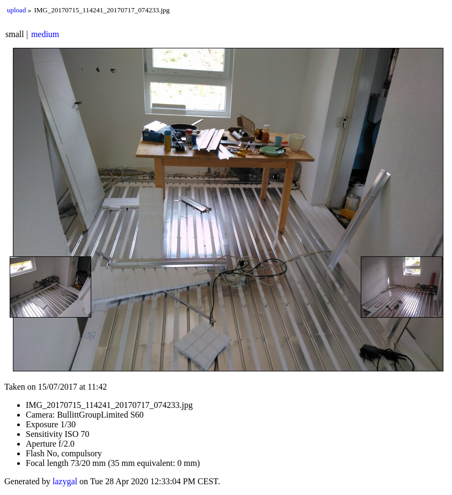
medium (45, 34)
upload (16, 10)
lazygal (65, 481)
